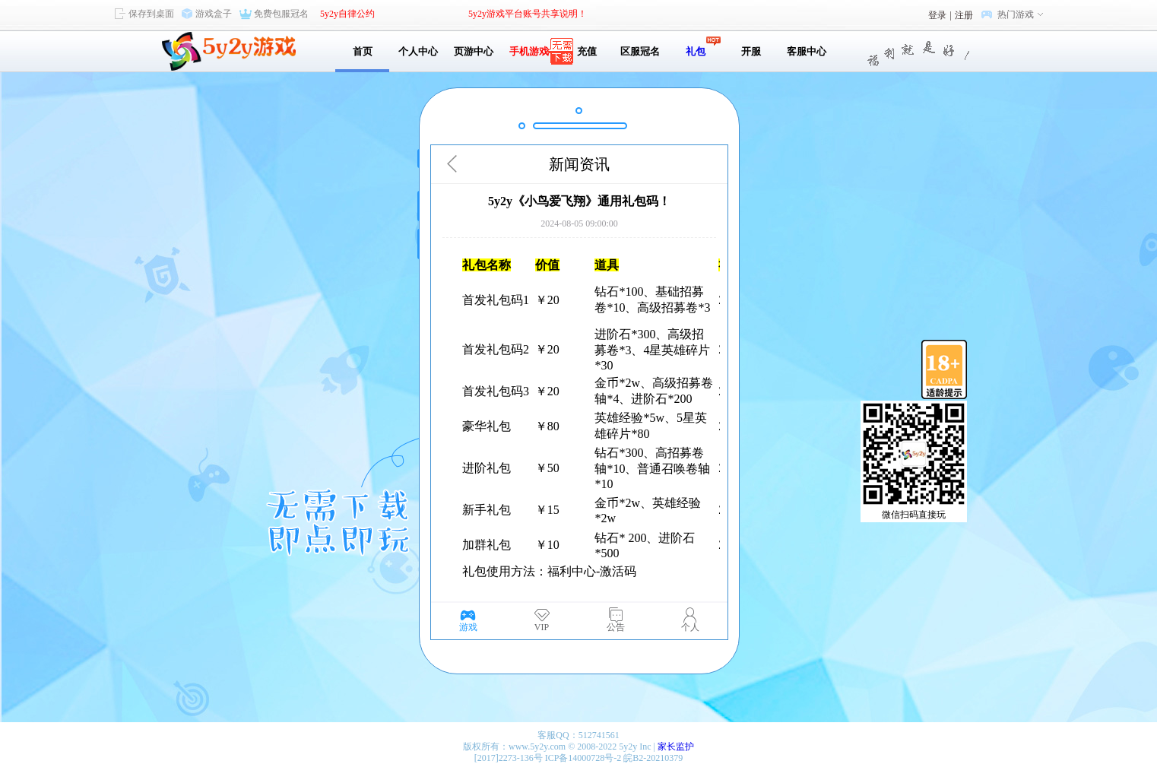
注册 (964, 15)
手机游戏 (529, 51)
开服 (751, 51)
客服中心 (806, 51)
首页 (362, 51)
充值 (584, 51)
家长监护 (676, 746)
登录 (937, 15)
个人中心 (418, 51)
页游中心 (473, 51)
